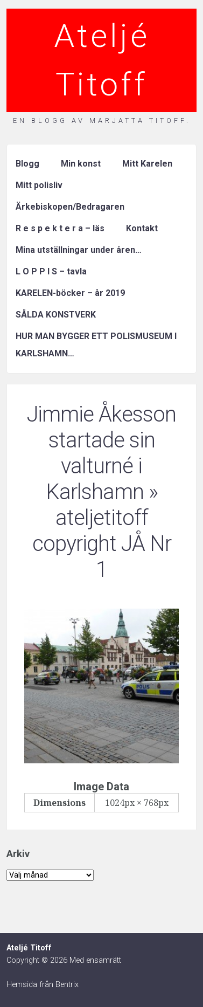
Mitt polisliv (39, 185)
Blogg (27, 163)
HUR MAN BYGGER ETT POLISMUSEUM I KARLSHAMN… (96, 344)
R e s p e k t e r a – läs (60, 228)
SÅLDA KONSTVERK (56, 314)
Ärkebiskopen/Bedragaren (70, 207)
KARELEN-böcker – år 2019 (70, 293)
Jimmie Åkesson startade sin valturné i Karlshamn (101, 453)
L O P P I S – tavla (51, 271)
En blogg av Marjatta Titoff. (102, 120)
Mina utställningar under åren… (79, 250)
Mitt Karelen (147, 163)
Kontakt (142, 228)
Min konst (81, 163)
